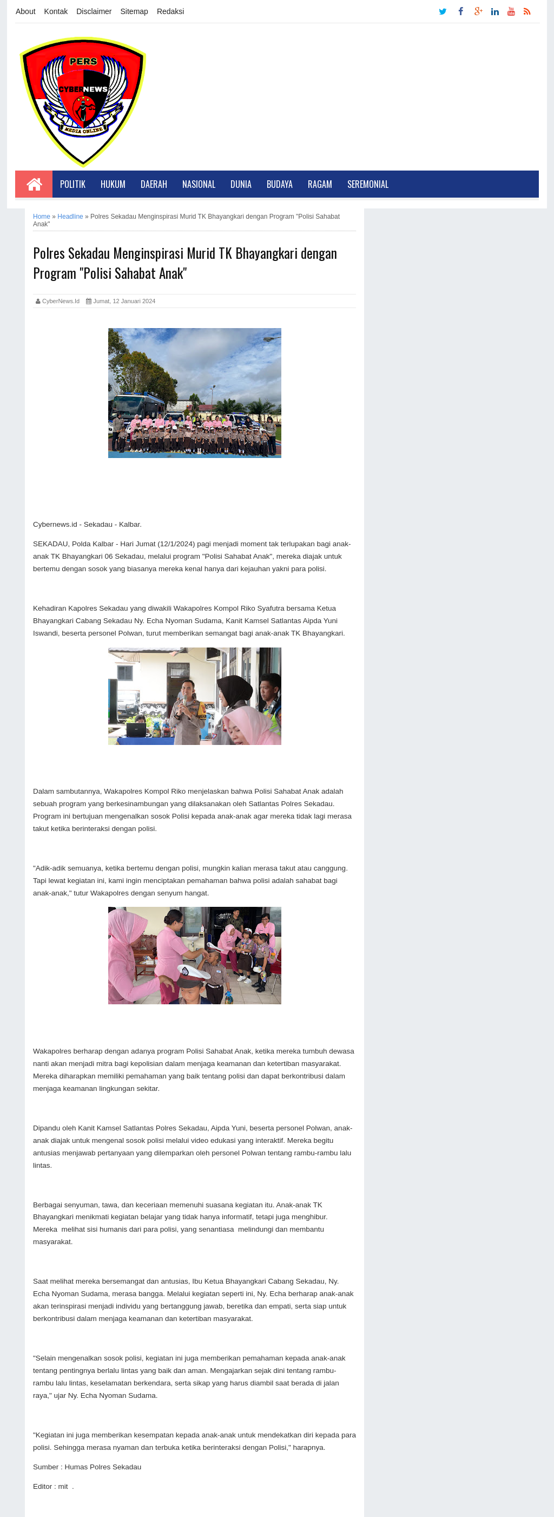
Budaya (280, 184)
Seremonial (367, 184)
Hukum (113, 184)
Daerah (154, 184)
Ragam (320, 184)
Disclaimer (93, 11)
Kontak (56, 11)
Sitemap (134, 11)
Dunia (241, 184)
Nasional (198, 184)
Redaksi (170, 11)
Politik (72, 184)
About (26, 11)
